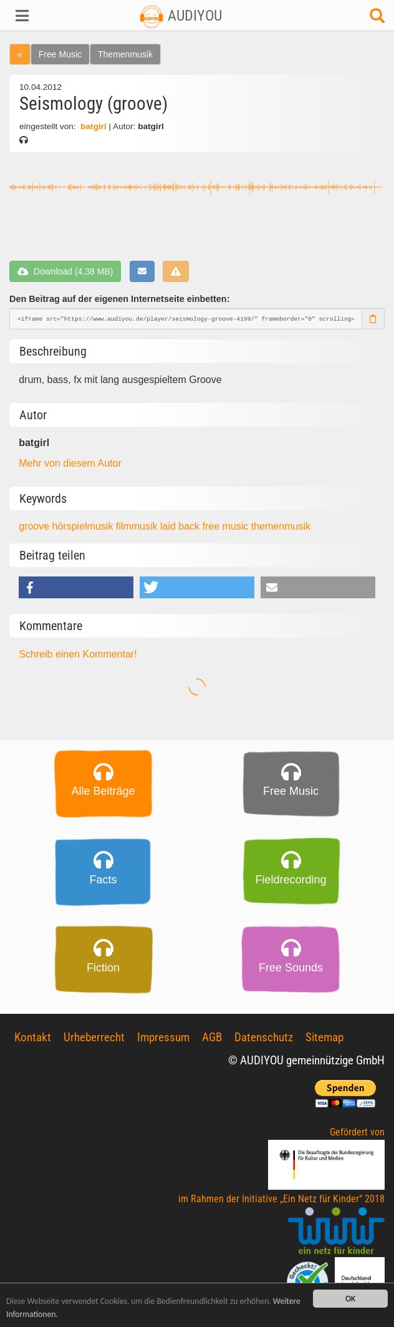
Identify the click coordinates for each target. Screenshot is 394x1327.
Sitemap (324, 1037)
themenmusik (280, 526)
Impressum (163, 1037)
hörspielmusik (84, 526)
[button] (32, 15)
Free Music (60, 54)
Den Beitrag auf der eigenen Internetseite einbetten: (119, 299)
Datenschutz (263, 1037)
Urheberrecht (94, 1037)
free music (227, 526)
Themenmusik (125, 54)
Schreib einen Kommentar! (78, 654)
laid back (181, 526)
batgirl (93, 126)
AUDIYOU (180, 15)
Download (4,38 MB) (65, 271)
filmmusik (138, 526)
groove (35, 526)
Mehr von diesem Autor (70, 463)
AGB (212, 1037)
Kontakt (32, 1037)
